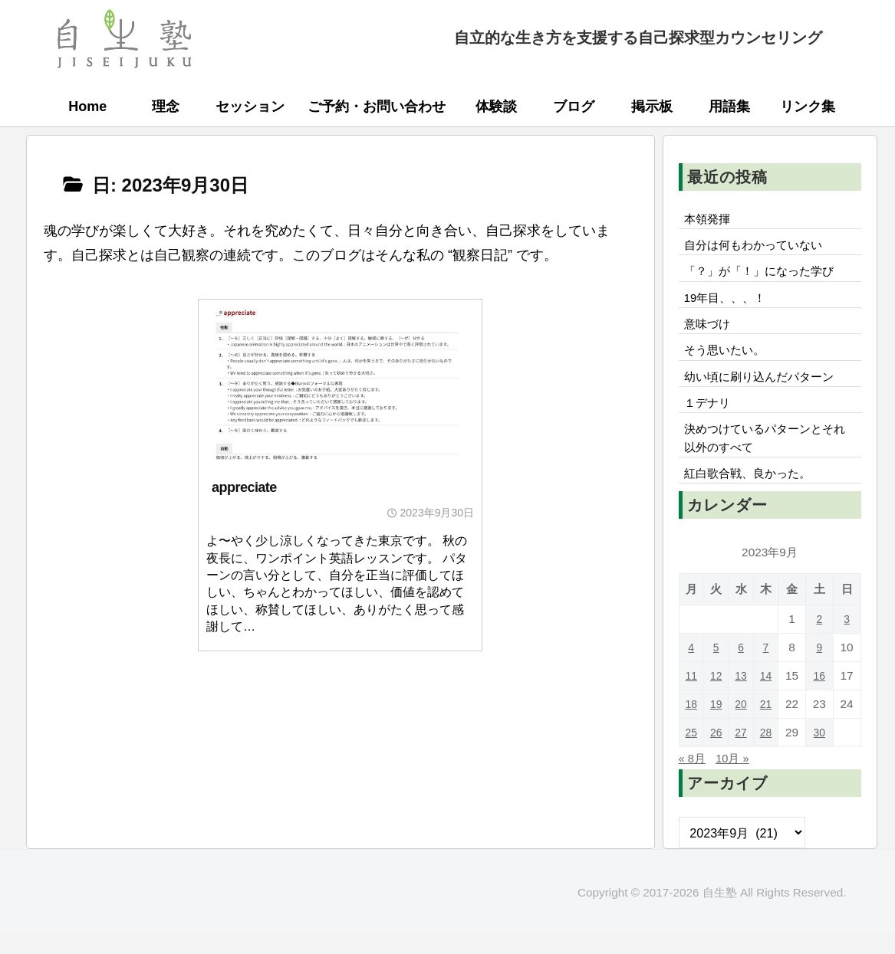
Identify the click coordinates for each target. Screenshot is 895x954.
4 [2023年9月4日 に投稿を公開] (692, 668)
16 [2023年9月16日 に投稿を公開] (821, 696)
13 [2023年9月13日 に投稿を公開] (743, 696)
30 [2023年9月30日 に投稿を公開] (821, 753)
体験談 (496, 106)
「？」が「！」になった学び (764, 276)
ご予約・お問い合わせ (377, 106)
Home (87, 106)
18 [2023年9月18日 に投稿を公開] (691, 725)
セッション (250, 106)
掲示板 (652, 106)
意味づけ (715, 332)
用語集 (729, 106)
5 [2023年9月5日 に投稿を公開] (717, 668)
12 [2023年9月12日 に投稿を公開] (717, 696)
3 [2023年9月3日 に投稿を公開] (847, 640)
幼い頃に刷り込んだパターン (764, 389)
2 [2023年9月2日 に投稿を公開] (821, 640)
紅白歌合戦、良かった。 (752, 494)
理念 (165, 106)
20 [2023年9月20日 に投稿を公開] (743, 725)
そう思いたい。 (728, 361)
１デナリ (709, 418)
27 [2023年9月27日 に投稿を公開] (743, 753)
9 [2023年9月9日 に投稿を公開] (821, 668)
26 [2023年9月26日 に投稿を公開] (717, 753)
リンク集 (807, 106)
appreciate (244, 487)
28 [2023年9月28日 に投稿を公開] (769, 753)
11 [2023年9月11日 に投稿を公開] (691, 696)
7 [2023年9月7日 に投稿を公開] (769, 668)
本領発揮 (709, 220)
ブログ (573, 106)
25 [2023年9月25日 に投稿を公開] (691, 753)
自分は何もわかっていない (758, 248)
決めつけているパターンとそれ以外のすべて (764, 456)
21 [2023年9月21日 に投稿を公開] (769, 725)
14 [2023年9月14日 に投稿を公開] (769, 696)
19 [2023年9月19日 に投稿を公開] (717, 725)
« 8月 (694, 779)
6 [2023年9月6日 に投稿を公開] (743, 668)
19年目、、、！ (728, 304)
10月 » (737, 779)
